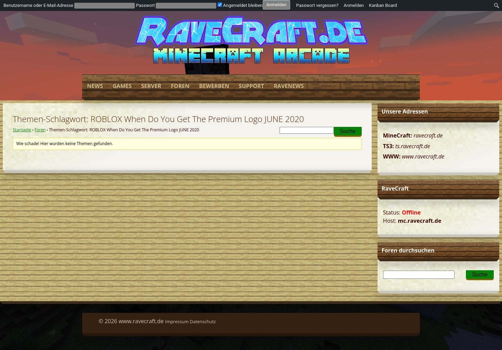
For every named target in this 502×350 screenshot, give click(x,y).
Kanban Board (383, 5)
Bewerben (214, 86)
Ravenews (289, 86)
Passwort (145, 5)
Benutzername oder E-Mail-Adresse (38, 5)
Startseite (22, 130)
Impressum (177, 321)
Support (251, 86)
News (95, 86)
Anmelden (354, 5)
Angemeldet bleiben (240, 5)
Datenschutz (203, 321)
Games (121, 86)
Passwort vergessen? (317, 5)
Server (151, 86)
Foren (180, 86)
